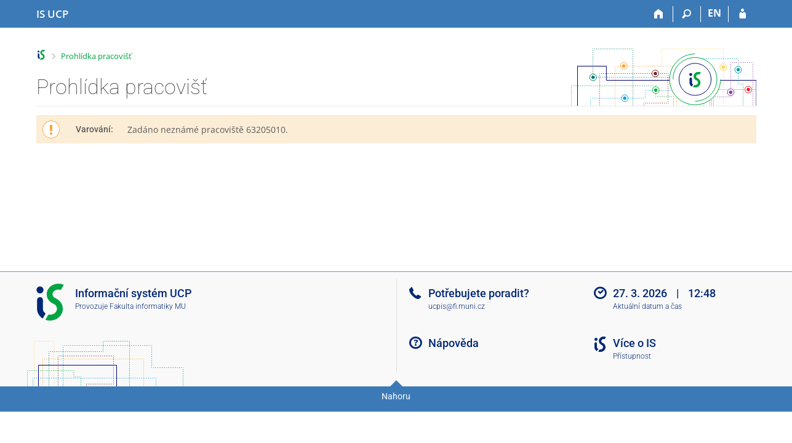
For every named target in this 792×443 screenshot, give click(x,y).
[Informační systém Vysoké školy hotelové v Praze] (52, 14)
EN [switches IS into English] (714, 13)
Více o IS (634, 343)
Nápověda (453, 343)
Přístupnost (632, 356)
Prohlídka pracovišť (96, 56)
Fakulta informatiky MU (148, 306)
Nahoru (396, 396)
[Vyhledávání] (687, 14)
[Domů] (659, 14)
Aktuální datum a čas (647, 306)
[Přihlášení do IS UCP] (742, 14)
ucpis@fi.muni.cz (456, 306)
